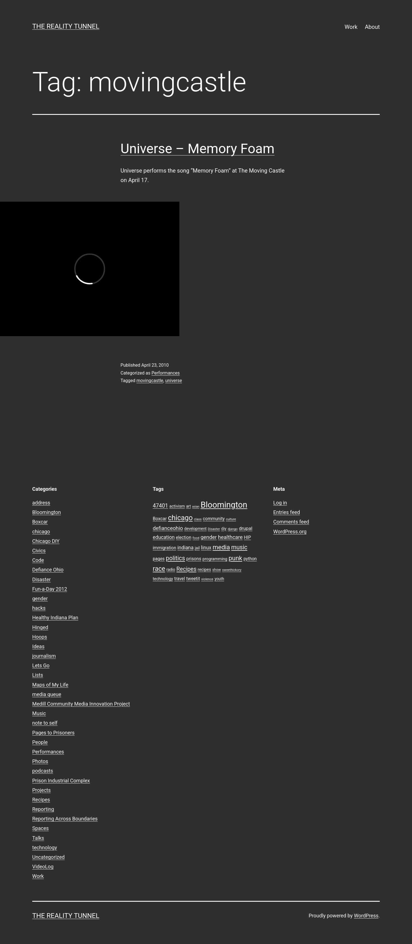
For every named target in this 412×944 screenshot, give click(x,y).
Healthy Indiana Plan (55, 617)
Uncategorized (48, 857)
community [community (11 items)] (214, 518)
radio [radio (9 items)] (170, 569)
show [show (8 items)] (216, 570)
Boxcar (40, 522)
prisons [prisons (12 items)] (194, 558)
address (41, 503)
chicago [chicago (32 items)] (180, 518)
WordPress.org (290, 531)
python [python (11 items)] (250, 558)
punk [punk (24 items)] (235, 558)
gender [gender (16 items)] (209, 537)
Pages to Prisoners (53, 733)
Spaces (40, 828)
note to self (44, 723)
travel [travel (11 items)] (179, 578)
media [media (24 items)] (221, 547)
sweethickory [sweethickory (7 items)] (232, 570)
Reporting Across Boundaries (65, 819)
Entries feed (286, 512)
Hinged (40, 627)
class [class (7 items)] (198, 519)
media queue (46, 694)
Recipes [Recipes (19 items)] (186, 569)
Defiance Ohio (47, 570)
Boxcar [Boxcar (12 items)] (160, 518)
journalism (44, 656)
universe (173, 380)
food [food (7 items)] (196, 538)
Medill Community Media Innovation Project (81, 704)
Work (351, 27)
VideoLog (43, 866)
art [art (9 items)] (188, 506)
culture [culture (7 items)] (231, 519)
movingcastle (149, 380)
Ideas (38, 646)
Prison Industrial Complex (61, 780)
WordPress (366, 916)
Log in (280, 503)
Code (38, 560)
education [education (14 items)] (164, 537)
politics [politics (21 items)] (175, 558)
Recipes (41, 800)
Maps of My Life (50, 685)
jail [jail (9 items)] (197, 548)
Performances (165, 373)
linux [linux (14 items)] (206, 547)
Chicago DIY (45, 541)
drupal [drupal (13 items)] (245, 528)
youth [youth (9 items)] (219, 578)
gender (40, 598)
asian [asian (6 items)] (196, 506)
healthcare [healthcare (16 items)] (230, 537)
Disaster (41, 579)
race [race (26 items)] (159, 569)
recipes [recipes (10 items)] (204, 569)
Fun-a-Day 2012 (49, 589)
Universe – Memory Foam (197, 149)
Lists (37, 675)
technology (44, 847)
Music (39, 713)
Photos (40, 761)
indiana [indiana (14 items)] (185, 547)
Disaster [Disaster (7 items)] (214, 529)
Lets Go (40, 665)
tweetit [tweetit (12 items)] (193, 578)
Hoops (39, 637)
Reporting (43, 809)
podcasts (42, 771)
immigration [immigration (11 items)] (164, 547)
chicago (41, 531)
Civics (39, 551)
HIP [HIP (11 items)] (247, 537)
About (372, 27)
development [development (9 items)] (195, 528)
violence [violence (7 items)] (207, 579)
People (40, 742)
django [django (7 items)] (233, 529)
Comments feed (291, 522)
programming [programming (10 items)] (215, 558)
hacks (39, 608)
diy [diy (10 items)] (223, 528)
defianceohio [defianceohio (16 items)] (168, 528)
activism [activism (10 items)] (177, 506)
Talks (38, 838)
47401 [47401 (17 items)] (160, 506)
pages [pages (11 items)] (159, 558)
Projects (41, 790)
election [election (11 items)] (183, 537)
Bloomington (46, 512)
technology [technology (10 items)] (163, 578)
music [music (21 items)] (239, 547)
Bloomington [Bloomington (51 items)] (224, 505)
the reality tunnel (65, 26)
